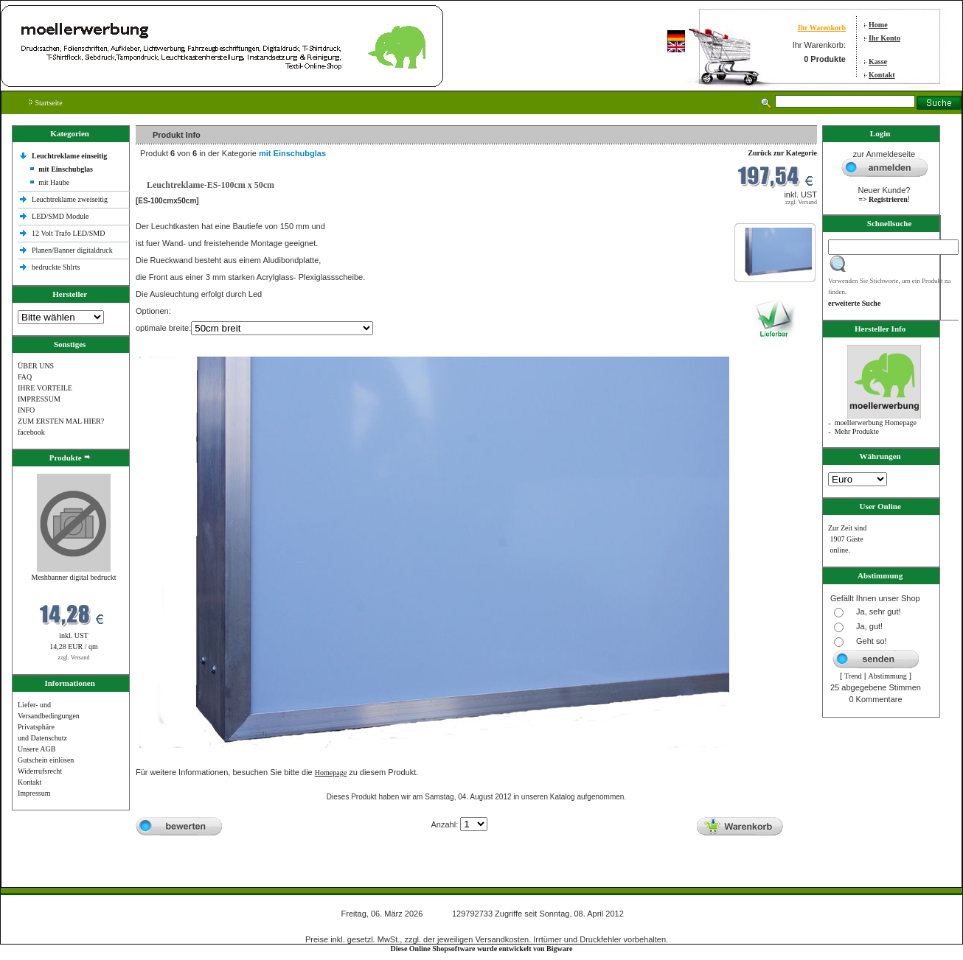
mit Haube (53, 182)
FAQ (25, 377)
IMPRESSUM (39, 399)
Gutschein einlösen (46, 760)
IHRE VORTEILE (45, 388)
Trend (853, 676)
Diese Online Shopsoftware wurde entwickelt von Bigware (482, 949)
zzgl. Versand (74, 657)
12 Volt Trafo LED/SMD (68, 233)
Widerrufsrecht (40, 771)
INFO (26, 410)
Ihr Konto (884, 38)
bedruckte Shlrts (56, 267)
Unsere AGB (36, 749)
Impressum (34, 793)
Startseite (46, 103)
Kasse (878, 61)
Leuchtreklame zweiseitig (71, 199)
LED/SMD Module (60, 216)
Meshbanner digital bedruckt (74, 577)
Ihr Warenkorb (822, 28)
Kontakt (882, 75)
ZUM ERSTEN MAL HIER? (61, 421)
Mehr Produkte (857, 431)
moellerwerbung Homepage (876, 422)
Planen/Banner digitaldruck (72, 250)
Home (878, 25)
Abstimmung (888, 676)
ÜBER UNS (36, 366)
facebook (31, 432)
